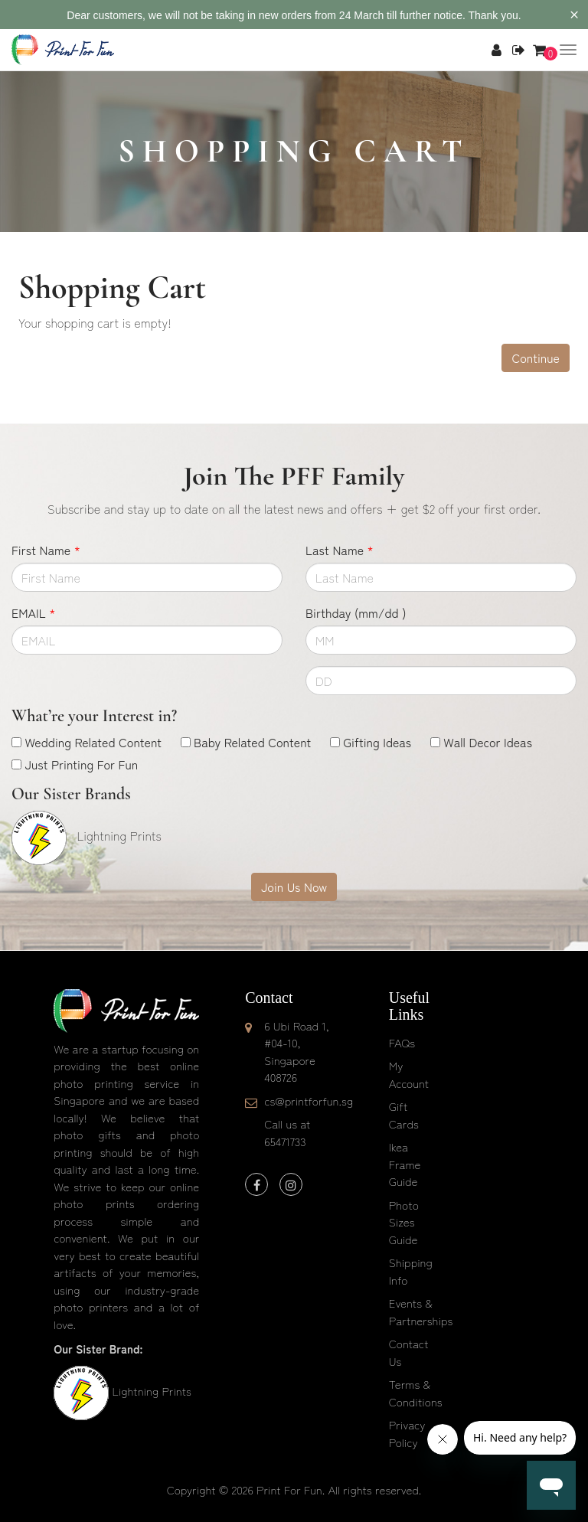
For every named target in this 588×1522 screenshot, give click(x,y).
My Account (409, 1074)
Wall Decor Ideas (487, 742)
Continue (535, 357)
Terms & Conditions (416, 1392)
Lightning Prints (151, 1391)
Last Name (339, 550)
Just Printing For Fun (81, 764)
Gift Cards (404, 1115)
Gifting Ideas (377, 742)
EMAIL (33, 612)
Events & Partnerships (421, 1311)
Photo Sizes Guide (404, 1222)
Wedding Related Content (93, 742)
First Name (45, 550)
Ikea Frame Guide (405, 1163)
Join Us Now (294, 886)
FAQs (402, 1042)
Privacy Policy (407, 1433)
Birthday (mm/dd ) (355, 612)
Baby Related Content (252, 742)
